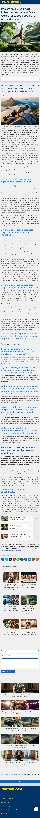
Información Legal (5, 795)
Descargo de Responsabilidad (9, 810)
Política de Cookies (6, 802)
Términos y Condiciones (7, 798)
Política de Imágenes (6, 806)
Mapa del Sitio (4, 813)
